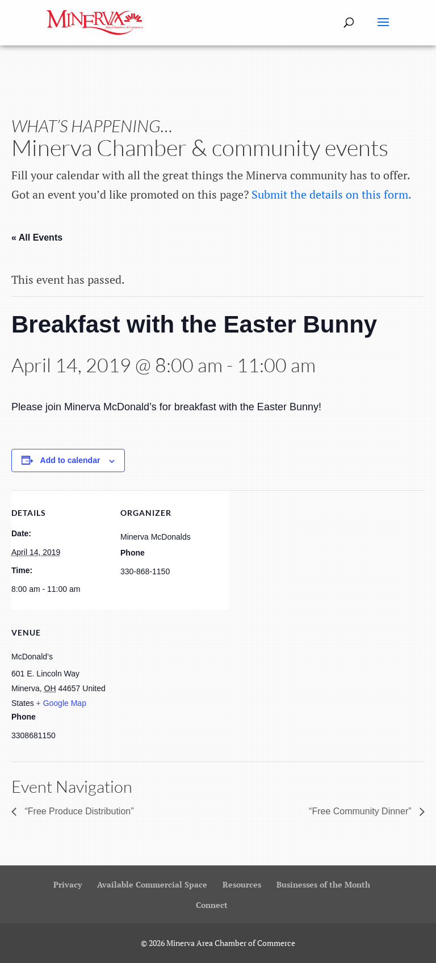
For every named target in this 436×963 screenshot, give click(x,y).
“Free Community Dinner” (361, 811)
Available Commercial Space (152, 884)
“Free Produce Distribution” (78, 811)
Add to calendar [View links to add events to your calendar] (70, 460)
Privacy (67, 884)
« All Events (36, 237)
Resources (242, 884)
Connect (212, 904)
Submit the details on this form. (331, 194)
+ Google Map (61, 703)
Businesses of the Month (323, 884)
